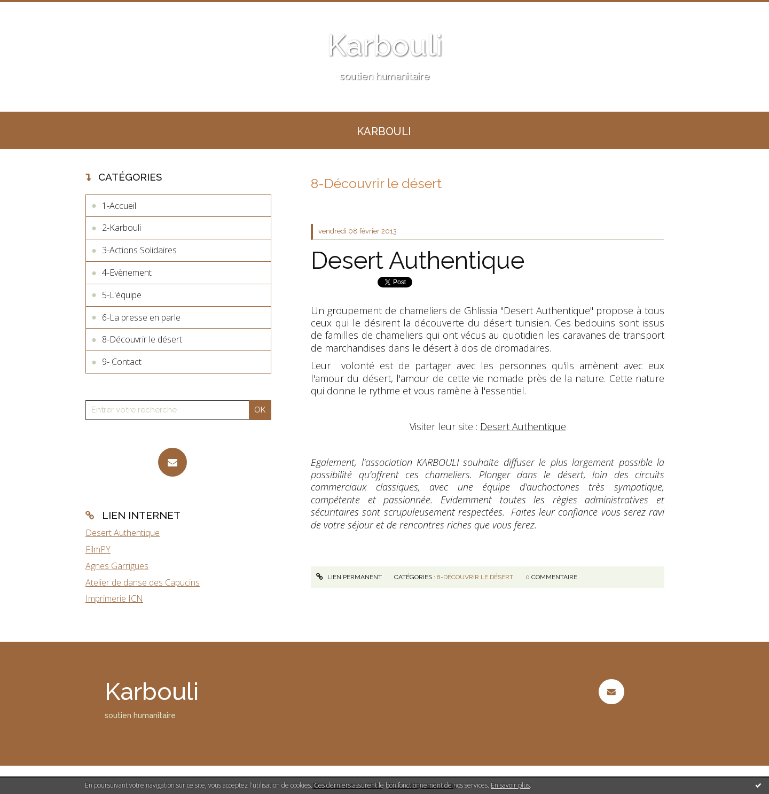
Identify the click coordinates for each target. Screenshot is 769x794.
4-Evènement (127, 272)
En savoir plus (510, 785)
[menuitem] (384, 130)
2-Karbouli (121, 227)
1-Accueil (119, 206)
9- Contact (122, 362)
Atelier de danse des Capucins (142, 582)
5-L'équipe (122, 295)
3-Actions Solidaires (139, 250)
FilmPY (98, 549)
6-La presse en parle (141, 317)
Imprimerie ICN (114, 598)
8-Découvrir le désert (142, 339)
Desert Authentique (122, 533)
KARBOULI (384, 131)
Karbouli (385, 45)
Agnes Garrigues (116, 566)
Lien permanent (348, 577)
